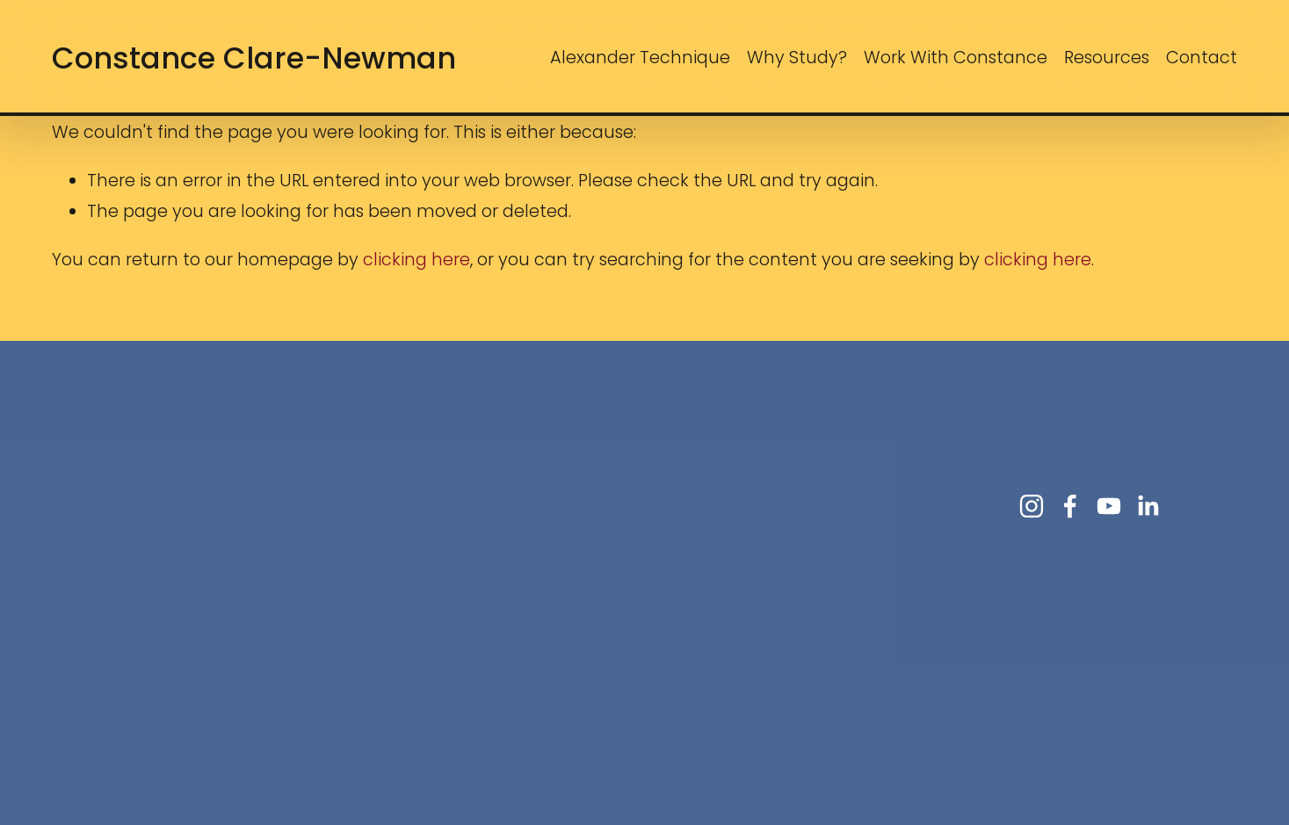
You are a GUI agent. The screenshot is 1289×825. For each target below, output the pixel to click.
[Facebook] (1070, 506)
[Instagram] (1031, 506)
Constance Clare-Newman (254, 58)
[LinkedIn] (1147, 506)
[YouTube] (1109, 506)
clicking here (416, 259)
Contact (1201, 57)
